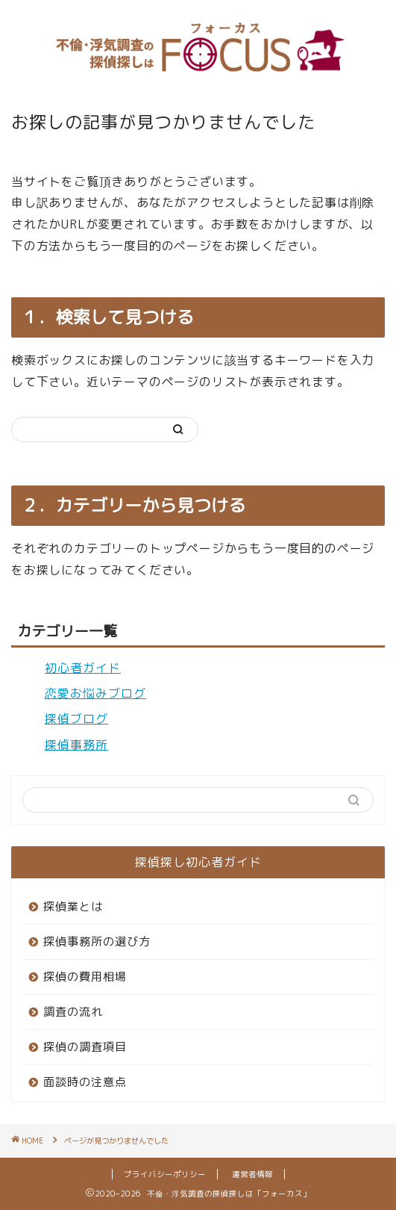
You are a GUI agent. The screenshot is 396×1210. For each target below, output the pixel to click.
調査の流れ (73, 1012)
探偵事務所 (76, 744)
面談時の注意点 (85, 1082)
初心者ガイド (83, 668)
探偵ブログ (76, 718)
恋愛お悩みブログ (95, 693)
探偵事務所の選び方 (97, 941)
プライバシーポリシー (165, 1174)
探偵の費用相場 (85, 976)
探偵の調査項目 (85, 1047)
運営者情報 (252, 1174)
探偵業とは (73, 906)
